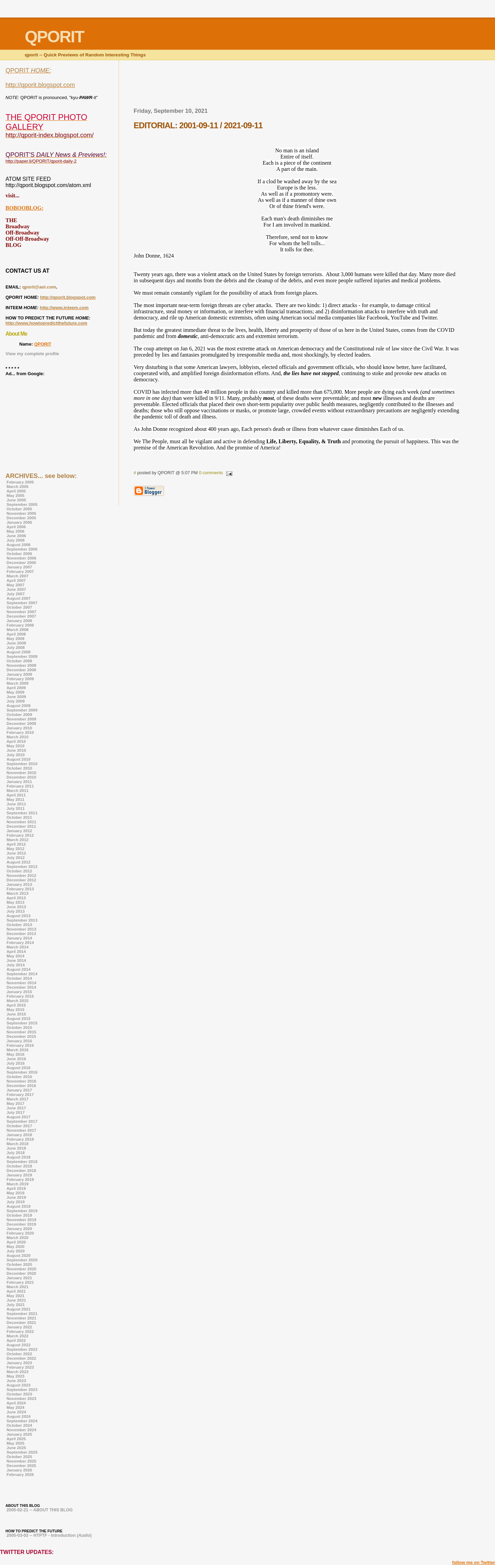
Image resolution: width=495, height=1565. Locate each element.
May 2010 (15, 745)
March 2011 (18, 790)
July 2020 (16, 1251)
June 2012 (16, 853)
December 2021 (21, 1322)
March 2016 (18, 1049)
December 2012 (21, 880)
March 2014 (18, 947)
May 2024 (15, 1407)
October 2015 (19, 1027)
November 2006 (21, 558)
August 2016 (19, 1067)
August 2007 (19, 598)
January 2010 (19, 728)
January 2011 (19, 781)
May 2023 (15, 1376)
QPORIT (42, 344)
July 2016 (16, 1063)
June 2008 (16, 643)
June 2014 (16, 960)
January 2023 (19, 1362)
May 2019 (15, 1193)
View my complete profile (32, 353)
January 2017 (19, 1090)
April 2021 (16, 1291)
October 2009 (19, 714)
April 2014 (16, 951)
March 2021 (18, 1286)
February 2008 (20, 625)
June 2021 (16, 1300)
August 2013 (19, 915)
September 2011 (22, 813)
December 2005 (21, 517)
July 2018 (16, 1152)
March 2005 (18, 486)
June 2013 (16, 906)
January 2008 (19, 620)
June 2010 (16, 750)
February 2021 (20, 1282)
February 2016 (20, 1045)
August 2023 (19, 1385)
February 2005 (20, 482)
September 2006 (22, 549)
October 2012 (19, 871)
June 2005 (16, 500)
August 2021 (19, 1309)
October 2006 (19, 553)
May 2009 (15, 692)
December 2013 (21, 933)
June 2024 (16, 1412)
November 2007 (21, 611)
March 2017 (18, 1099)
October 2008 (19, 661)
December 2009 (21, 723)
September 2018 (22, 1161)
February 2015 (20, 996)
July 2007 (16, 593)
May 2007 (15, 585)
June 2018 (16, 1148)
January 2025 (19, 1434)
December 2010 (21, 777)
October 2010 (19, 768)
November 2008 (21, 665)
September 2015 (22, 1023)
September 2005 (22, 504)
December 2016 (21, 1085)
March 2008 (18, 629)
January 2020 (19, 1228)
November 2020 (21, 1269)
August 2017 (19, 1117)
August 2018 (19, 1157)
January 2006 (19, 522)
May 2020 (15, 1246)
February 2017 (20, 1094)
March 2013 (18, 893)
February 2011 (20, 786)
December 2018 (21, 1170)
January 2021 (19, 1277)
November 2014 (21, 982)
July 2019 (16, 1201)
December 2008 (21, 669)
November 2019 (21, 1219)
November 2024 (21, 1429)
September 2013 (22, 920)
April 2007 (16, 580)
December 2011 (21, 826)
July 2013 (16, 911)
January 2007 (19, 567)
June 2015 (16, 1014)
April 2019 (16, 1188)
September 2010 (22, 763)
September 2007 (22, 602)
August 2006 (19, 544)
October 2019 (19, 1215)
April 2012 (16, 844)
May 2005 (15, 495)
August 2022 (19, 1345)
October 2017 (19, 1125)
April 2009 (16, 687)
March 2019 (18, 1184)
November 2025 (21, 1461)
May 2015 (15, 1009)
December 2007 (21, 616)
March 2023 (18, 1371)
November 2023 (21, 1398)
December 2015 (21, 1036)
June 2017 (16, 1108)
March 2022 (18, 1336)
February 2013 (20, 889)
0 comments (211, 472)
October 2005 (19, 509)
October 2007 (19, 607)
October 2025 (19, 1456)
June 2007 (16, 589)
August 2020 (19, 1255)
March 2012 (18, 839)
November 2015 (21, 1032)
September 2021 (22, 1313)
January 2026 (19, 1470)
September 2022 (22, 1349)
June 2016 (16, 1058)
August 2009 (19, 705)
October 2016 (19, 1076)
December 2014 (21, 987)
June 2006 (16, 535)
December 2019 (21, 1224)
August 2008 (19, 652)
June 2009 (16, 696)
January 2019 (19, 1175)
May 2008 (15, 638)
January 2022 (19, 1327)
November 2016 (21, 1081)
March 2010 (18, 737)
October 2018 (19, 1166)
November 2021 (21, 1318)
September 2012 (22, 866)
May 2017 (15, 1103)
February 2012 (20, 835)
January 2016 (19, 1041)
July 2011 (16, 808)
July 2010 (16, 754)
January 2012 (19, 830)
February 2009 (20, 678)
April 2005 (16, 491)
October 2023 (19, 1394)
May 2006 (15, 531)
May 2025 (15, 1443)
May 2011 (15, 799)
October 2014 (19, 978)
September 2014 (22, 973)
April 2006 (16, 526)
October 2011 (19, 817)
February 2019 (20, 1179)
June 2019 (16, 1197)
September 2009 (22, 710)
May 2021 (15, 1295)
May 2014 (15, 956)
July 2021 (16, 1304)
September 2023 (22, 1389)
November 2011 (21, 821)
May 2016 (15, 1054)
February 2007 (20, 571)
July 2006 (16, 540)
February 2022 (20, 1331)
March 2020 (18, 1237)
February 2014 (20, 942)
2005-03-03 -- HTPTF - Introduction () (49, 1535)
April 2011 (16, 795)
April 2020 (16, 1242)
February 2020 (20, 1233)
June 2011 (16, 804)
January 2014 (19, 938)
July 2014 (16, 965)
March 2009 (18, 683)
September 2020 (22, 1260)
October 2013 (19, 924)
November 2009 (21, 719)
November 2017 (21, 1130)
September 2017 (22, 1121)
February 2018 (20, 1139)
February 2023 (20, 1367)
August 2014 (19, 969)
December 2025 (21, 1465)
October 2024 (19, 1425)
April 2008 (16, 634)
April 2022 (16, 1340)
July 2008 (16, 647)
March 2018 (18, 1143)
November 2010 (21, 772)
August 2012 (19, 862)
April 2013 (16, 897)
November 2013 (21, 929)
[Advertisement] (297, 85)
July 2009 (16, 701)
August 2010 (19, 759)
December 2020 (21, 1273)
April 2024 (16, 1403)
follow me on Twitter (473, 1562)
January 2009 (19, 674)
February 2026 (20, 1474)
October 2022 (19, 1353)
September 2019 (22, 1210)
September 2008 (22, 656)
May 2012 (15, 848)
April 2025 (16, 1438)
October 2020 (19, 1264)
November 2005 (21, 513)
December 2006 (21, 562)
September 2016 (22, 1072)
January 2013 (19, 884)
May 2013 (15, 902)
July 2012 (16, 857)
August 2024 (19, 1416)
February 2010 (20, 732)
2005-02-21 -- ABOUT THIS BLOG (40, 1510)
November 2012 (21, 875)
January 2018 (19, 1134)
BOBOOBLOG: (24, 208)
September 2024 (22, 1421)
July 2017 (16, 1112)
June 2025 (16, 1447)
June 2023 (16, 1380)
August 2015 (19, 1018)
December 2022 (21, 1358)
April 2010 (16, 741)
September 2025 (22, 1452)
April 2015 (16, 1005)
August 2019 (19, 1206)
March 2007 (18, 576)
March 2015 (18, 1000)
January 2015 (19, 991)
